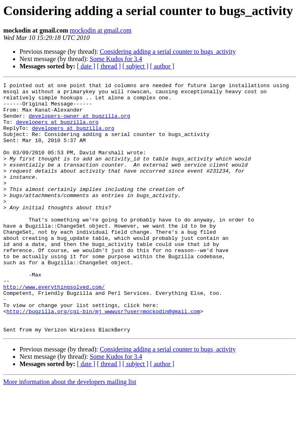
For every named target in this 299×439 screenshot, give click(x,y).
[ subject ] (135, 66)
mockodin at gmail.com (101, 30)
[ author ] (162, 66)
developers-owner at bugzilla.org (79, 123)
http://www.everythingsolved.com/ (54, 328)
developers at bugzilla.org (57, 130)
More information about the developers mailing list (69, 431)
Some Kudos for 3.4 (115, 58)
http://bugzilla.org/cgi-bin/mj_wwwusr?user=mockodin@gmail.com (103, 357)
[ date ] (86, 66)
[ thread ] (109, 66)
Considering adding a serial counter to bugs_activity (168, 51)
